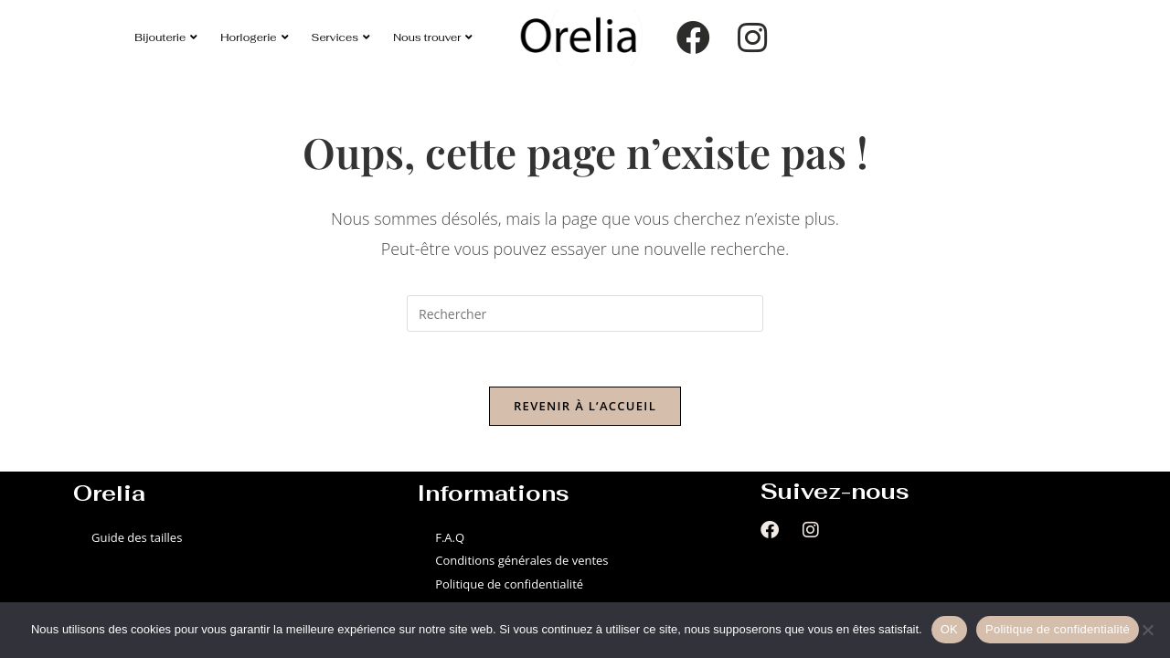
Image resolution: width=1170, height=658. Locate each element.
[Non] (1147, 630)
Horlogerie (254, 37)
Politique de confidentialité (509, 584)
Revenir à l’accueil (585, 406)
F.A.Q (449, 537)
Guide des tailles (136, 537)
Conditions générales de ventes (521, 560)
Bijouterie (165, 37)
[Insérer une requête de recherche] (585, 313)
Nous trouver (433, 37)
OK (949, 629)
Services (341, 37)
